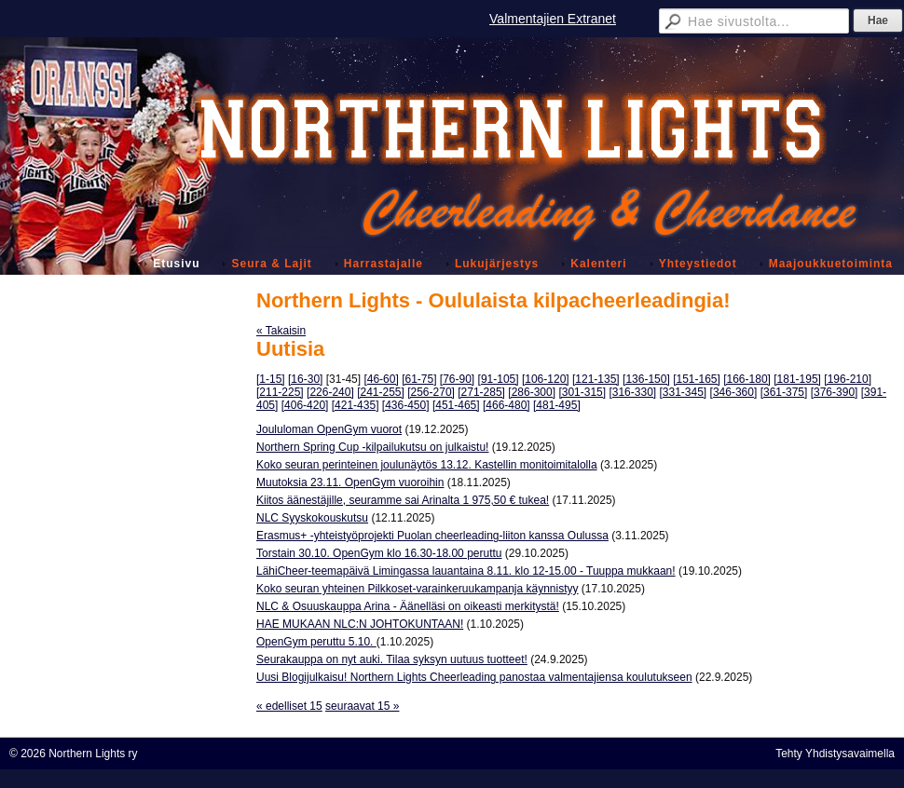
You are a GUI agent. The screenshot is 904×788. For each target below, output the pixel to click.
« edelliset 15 (289, 706)
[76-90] (457, 379)
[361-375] (784, 392)
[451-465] (456, 405)
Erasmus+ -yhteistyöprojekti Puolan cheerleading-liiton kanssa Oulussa (432, 535)
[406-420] (305, 405)
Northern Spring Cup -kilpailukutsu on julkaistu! (372, 447)
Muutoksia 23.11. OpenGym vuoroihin (350, 482)
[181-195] (797, 379)
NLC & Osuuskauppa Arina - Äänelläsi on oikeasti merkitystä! (407, 606)
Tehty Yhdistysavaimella (835, 753)
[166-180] (747, 379)
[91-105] (498, 379)
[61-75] (419, 379)
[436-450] (406, 405)
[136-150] (646, 379)
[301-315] (582, 392)
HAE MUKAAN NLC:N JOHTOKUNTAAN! (359, 624)
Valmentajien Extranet (552, 18)
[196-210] (847, 379)
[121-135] (596, 379)
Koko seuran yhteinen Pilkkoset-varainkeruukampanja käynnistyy (417, 588)
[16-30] (305, 379)
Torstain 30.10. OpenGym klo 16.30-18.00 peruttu (379, 553)
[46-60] (380, 379)
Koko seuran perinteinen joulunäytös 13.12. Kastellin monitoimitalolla (426, 464)
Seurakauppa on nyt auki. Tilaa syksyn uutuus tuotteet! (391, 659)
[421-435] (355, 405)
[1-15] (270, 379)
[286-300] (531, 392)
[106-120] (545, 379)
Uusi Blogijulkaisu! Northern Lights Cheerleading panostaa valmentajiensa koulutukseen (474, 677)
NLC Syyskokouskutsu (312, 517)
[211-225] (280, 392)
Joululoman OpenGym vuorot (329, 429)
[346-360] (734, 392)
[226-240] (330, 392)
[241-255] (380, 392)
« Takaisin (281, 330)
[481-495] (557, 405)
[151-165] (696, 379)
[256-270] (431, 392)
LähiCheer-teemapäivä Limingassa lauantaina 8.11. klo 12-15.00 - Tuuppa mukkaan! (466, 570)
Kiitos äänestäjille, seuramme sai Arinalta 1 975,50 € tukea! (402, 500)
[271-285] (481, 392)
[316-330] (632, 392)
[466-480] (506, 405)
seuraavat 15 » (362, 706)
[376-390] (834, 392)
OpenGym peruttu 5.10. (316, 641)
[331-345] (683, 392)
